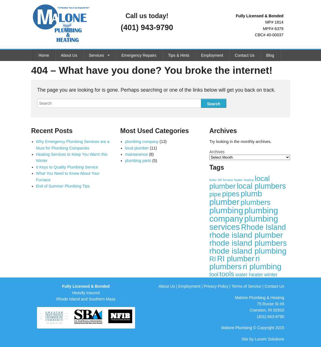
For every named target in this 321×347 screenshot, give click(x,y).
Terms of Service (246, 286)
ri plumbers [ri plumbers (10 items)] (234, 262)
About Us (69, 55)
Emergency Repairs (138, 55)
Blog (270, 55)
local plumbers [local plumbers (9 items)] (261, 186)
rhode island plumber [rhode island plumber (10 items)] (246, 235)
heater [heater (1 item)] (238, 180)
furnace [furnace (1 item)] (228, 180)
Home (44, 55)
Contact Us (244, 55)
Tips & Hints (178, 55)
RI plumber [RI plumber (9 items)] (235, 259)
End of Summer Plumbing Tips (63, 186)
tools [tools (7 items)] (226, 274)
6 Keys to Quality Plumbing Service (67, 167)
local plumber (137, 148)
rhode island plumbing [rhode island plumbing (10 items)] (247, 251)
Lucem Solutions (269, 339)
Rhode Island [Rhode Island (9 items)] (263, 227)
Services (96, 55)
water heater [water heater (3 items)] (249, 274)
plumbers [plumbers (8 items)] (255, 202)
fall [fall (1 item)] (220, 180)
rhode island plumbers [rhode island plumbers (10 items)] (248, 243)
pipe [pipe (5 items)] (215, 194)
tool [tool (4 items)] (213, 274)
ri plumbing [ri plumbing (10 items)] (262, 266)
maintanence (136, 154)
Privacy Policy (216, 286)
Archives (217, 152)
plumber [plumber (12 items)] (224, 202)
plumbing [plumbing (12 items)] (226, 210)
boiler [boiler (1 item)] (213, 180)
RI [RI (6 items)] (212, 259)
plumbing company (142, 141)
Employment (212, 55)
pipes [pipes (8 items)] (230, 194)
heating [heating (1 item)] (249, 180)
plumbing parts (138, 160)
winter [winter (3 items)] (270, 274)
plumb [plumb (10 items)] (251, 193)
